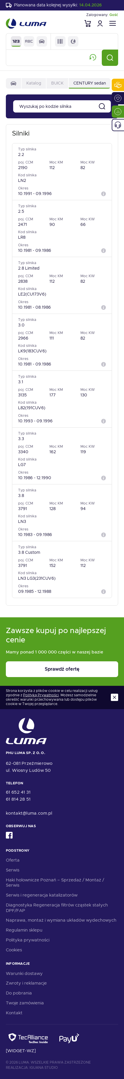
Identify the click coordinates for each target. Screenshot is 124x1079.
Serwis (12, 870)
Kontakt (14, 1012)
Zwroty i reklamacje (26, 983)
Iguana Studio (44, 1067)
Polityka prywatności (27, 940)
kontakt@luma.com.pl (29, 813)
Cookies (14, 950)
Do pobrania (19, 993)
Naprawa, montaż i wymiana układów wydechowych (61, 920)
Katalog (33, 83)
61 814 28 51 (18, 799)
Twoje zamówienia (25, 1003)
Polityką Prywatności (41, 695)
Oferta (13, 860)
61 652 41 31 (18, 792)
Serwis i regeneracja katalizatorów (42, 895)
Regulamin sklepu (24, 930)
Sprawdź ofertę (62, 669)
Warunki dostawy (24, 973)
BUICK (57, 83)
